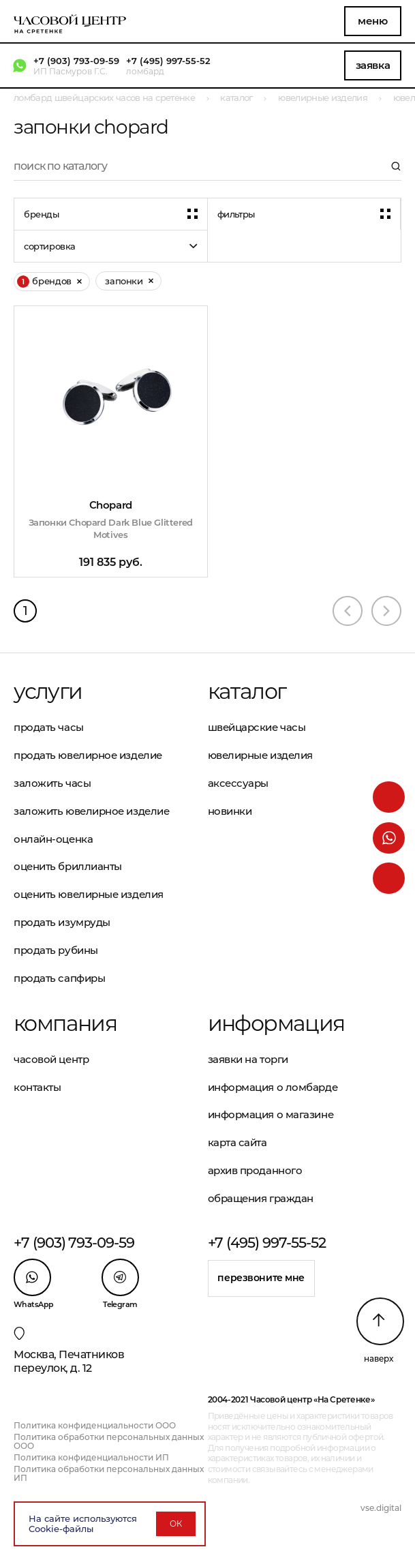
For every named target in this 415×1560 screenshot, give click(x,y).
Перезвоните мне (261, 1278)
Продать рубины (56, 950)
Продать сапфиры (59, 978)
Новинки (230, 811)
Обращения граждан (260, 1198)
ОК (176, 1523)
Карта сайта (237, 1142)
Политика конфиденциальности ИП (91, 1457)
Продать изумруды (62, 922)
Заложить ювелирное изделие (91, 811)
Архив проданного (255, 1170)
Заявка (373, 65)
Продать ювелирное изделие (88, 755)
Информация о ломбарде (273, 1087)
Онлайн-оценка (53, 838)
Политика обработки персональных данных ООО (109, 1441)
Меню (372, 20)
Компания (65, 1023)
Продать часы (49, 727)
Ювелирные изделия (260, 755)
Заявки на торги (248, 1059)
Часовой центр (51, 1059)
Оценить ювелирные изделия (89, 894)
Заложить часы (52, 783)
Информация (276, 1023)
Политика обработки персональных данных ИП (109, 1473)
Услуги (48, 691)
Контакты (37, 1087)
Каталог (247, 691)
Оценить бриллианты (68, 866)
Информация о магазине (271, 1114)
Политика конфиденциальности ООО (95, 1425)
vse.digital (380, 1507)
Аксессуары (238, 783)
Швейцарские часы (257, 727)
